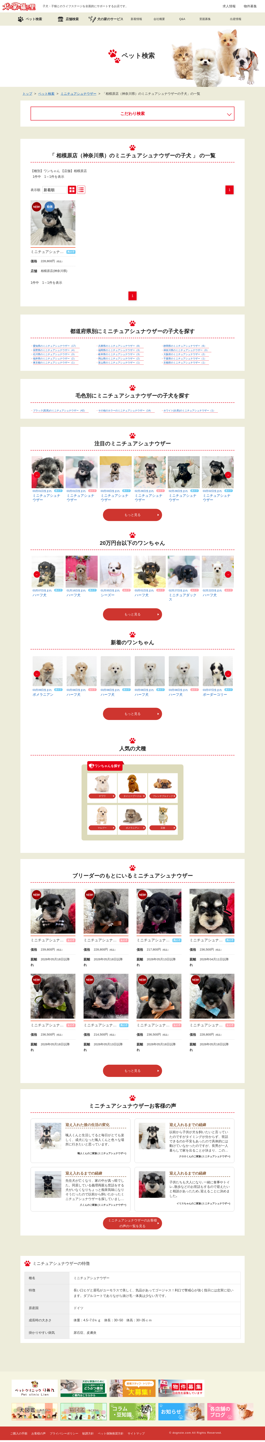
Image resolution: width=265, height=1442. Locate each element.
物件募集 (250, 7)
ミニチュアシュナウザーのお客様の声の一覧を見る (132, 1224)
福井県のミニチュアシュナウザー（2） (54, 360)
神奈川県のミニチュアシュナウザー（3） (186, 352)
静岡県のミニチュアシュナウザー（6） (184, 347)
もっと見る (132, 516)
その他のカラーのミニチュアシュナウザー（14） (125, 412)
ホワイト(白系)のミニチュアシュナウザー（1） (189, 412)
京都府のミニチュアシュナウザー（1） (184, 364)
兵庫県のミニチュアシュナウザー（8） (119, 347)
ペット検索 (46, 95)
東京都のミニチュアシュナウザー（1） (54, 364)
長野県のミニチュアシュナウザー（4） (54, 352)
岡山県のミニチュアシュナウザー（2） (119, 360)
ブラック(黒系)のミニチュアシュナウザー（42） (59, 412)
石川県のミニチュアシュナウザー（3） (54, 356)
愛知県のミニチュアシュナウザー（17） (55, 347)
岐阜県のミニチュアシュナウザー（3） (119, 356)
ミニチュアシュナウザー (78, 95)
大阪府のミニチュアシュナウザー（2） (184, 356)
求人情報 (229, 7)
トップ (27, 95)
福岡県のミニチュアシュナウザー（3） (119, 352)
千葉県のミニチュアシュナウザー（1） (184, 360)
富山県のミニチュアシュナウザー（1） (119, 364)
